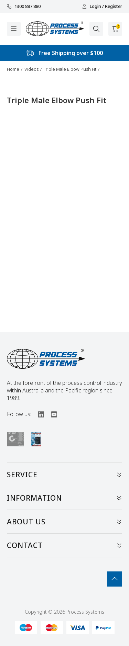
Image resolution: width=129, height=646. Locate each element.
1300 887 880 (24, 6)
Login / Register (102, 6)
